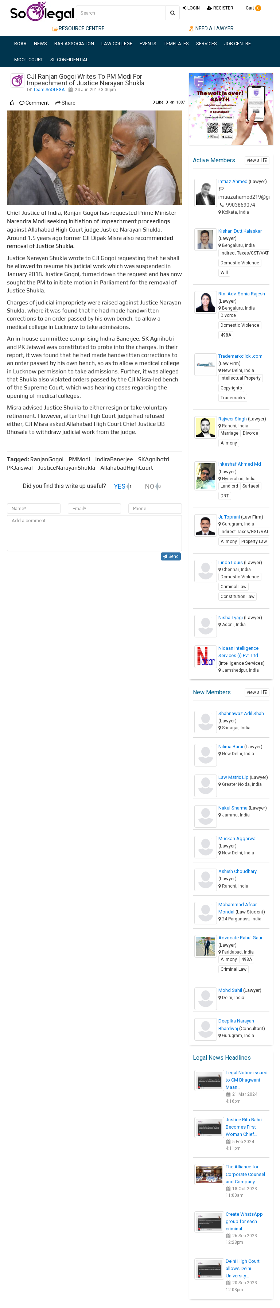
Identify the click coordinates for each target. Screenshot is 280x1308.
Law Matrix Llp (243, 777)
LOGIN (191, 8)
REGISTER (220, 8)
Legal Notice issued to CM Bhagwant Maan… (247, 1080)
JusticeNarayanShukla (68, 467)
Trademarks (233, 397)
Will (224, 272)
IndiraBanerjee (116, 459)
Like (158, 102)
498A (226, 335)
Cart (251, 8)
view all (257, 160)
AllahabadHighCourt (128, 467)
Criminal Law (233, 586)
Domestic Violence (240, 262)
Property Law (254, 541)
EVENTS (148, 43)
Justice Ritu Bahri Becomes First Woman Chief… (244, 1127)
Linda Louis (240, 562)
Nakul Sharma (242, 808)
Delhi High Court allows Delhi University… (243, 1268)
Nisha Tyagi (240, 617)
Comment (34, 103)
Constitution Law (237, 596)
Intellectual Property (241, 378)
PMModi (81, 459)
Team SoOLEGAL (50, 89)
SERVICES (206, 43)
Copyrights (231, 388)
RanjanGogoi (49, 459)
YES (119, 486)
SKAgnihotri (156, 459)
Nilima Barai (240, 746)
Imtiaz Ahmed (242, 181)
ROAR (20, 43)
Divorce (228, 315)
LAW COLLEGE (116, 43)
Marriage (229, 433)
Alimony (229, 443)
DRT (225, 495)
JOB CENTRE (237, 43)
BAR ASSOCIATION (74, 43)
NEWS (40, 43)
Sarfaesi (250, 486)
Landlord (229, 486)
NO (149, 486)
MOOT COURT (28, 59)
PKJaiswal (22, 467)
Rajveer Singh (242, 419)
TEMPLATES (176, 43)
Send (171, 556)
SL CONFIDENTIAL (69, 59)
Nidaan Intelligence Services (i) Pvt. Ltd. (241, 655)
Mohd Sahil (239, 990)
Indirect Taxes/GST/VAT (245, 253)
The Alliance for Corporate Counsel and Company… (245, 1174)
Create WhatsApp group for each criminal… (244, 1221)
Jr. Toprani (240, 517)
